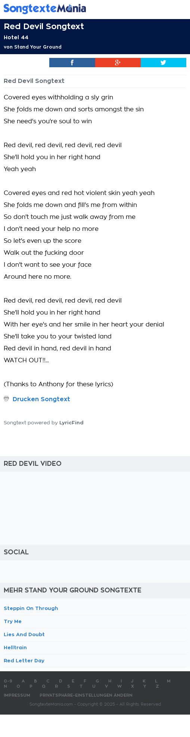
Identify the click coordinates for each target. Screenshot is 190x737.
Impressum (17, 695)
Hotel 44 (16, 37)
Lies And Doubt (24, 634)
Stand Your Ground (38, 47)
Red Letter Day (24, 660)
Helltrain (15, 647)
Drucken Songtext (41, 399)
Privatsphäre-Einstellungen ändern (86, 695)
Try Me (13, 621)
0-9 (8, 681)
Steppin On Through (31, 608)
